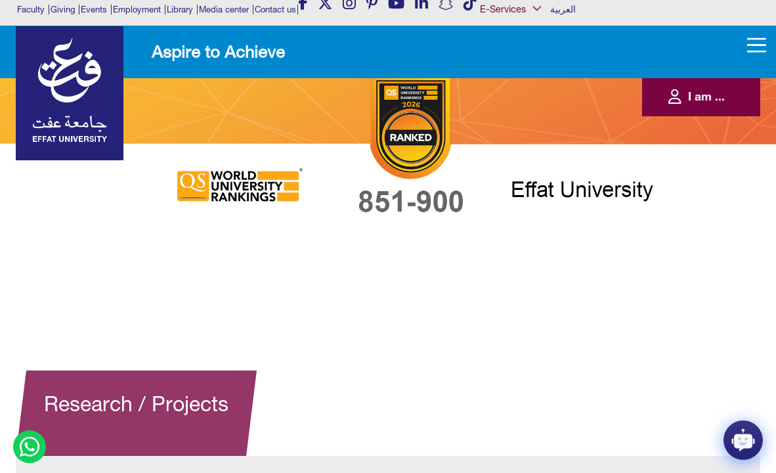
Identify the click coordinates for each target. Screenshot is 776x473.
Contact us (275, 9)
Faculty (31, 9)
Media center (224, 9)
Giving (63, 9)
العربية (563, 9)
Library (180, 9)
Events (94, 9)
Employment (137, 9)
